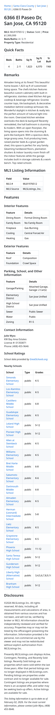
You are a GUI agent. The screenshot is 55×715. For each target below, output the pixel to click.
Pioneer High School (13, 433)
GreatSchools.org (39, 359)
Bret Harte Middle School (12, 466)
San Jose (41, 5)
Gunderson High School (12, 565)
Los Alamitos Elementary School (13, 392)
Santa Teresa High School (13, 557)
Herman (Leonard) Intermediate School (13, 514)
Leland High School (12, 425)
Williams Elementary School (12, 455)
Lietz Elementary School (12, 527)
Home (7, 5)
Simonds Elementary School (12, 381)
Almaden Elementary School (12, 501)
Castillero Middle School (11, 404)
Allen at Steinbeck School (11, 443)
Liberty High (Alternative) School (13, 575)
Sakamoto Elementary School (12, 478)
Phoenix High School (12, 549)
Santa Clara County (23, 5)
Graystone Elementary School (12, 539)
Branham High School (12, 585)
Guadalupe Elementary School (12, 415)
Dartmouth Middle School (12, 489)
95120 (7, 9)
